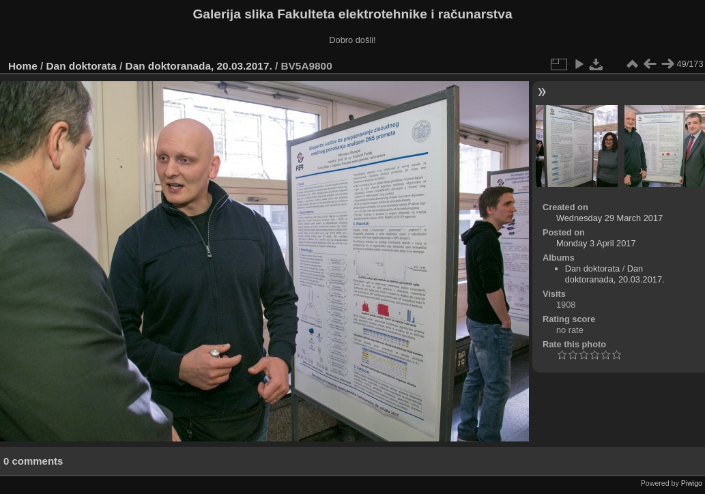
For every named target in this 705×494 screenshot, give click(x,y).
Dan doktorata (81, 66)
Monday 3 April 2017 (596, 243)
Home (23, 66)
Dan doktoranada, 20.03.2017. (199, 66)
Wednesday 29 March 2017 (609, 218)
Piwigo (691, 483)
